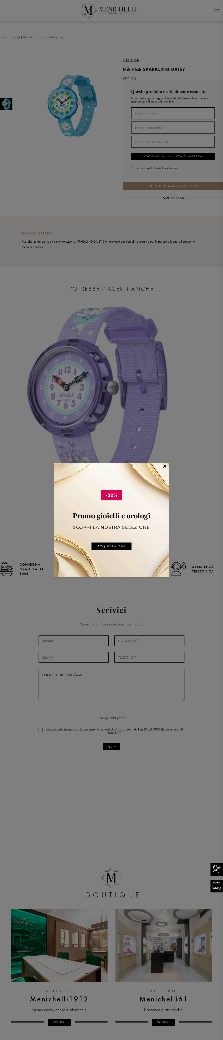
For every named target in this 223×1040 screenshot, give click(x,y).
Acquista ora (111, 546)
